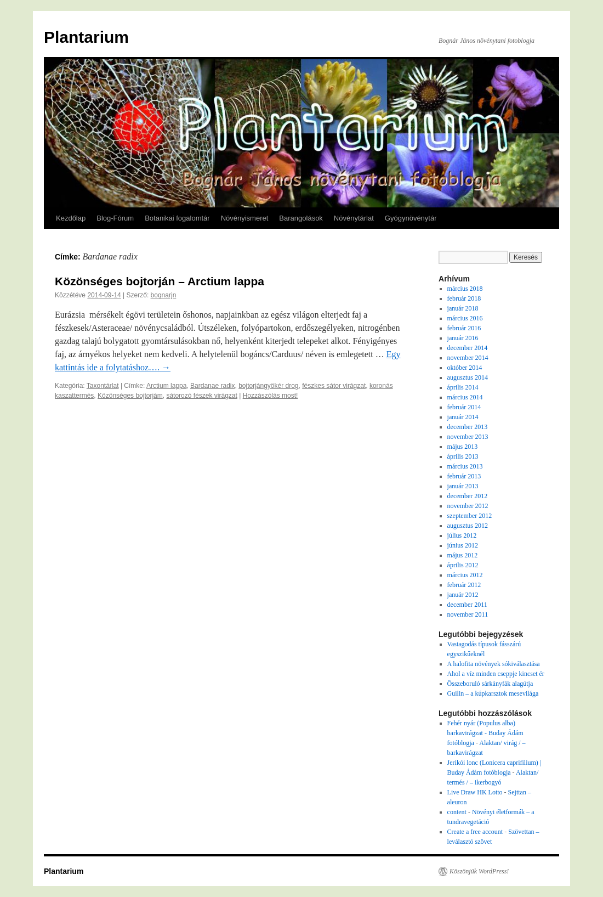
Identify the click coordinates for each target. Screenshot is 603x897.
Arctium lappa (166, 386)
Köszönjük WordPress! (479, 871)
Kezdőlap (71, 218)
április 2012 (463, 565)
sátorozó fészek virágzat (201, 395)
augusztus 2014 (467, 377)
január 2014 (463, 417)
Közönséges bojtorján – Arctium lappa (159, 281)
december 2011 (467, 604)
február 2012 (464, 585)
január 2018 (463, 308)
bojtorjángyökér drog (268, 386)
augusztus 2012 (467, 525)
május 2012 (462, 555)
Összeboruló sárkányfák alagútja (490, 683)
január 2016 (463, 338)
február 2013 (464, 476)
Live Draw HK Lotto (475, 792)
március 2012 (465, 575)
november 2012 (467, 506)
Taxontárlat (103, 386)
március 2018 (465, 288)
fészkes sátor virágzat (334, 386)
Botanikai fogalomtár (177, 218)
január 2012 (463, 595)
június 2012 (462, 545)
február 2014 (464, 407)
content (457, 812)
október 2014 (464, 367)
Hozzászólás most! (270, 395)
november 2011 (467, 614)
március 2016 (465, 318)
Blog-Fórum (115, 218)
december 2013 (467, 427)
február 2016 (464, 328)
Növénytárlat (354, 218)
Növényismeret (245, 218)
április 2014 (463, 387)
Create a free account (475, 832)
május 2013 (462, 446)
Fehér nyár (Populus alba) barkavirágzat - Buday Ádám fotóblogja (485, 733)
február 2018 (464, 298)
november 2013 (467, 437)
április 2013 (463, 456)
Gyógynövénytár (411, 218)
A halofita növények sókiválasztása (493, 664)
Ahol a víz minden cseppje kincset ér (495, 674)
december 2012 (467, 496)
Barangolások (301, 218)
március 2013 (465, 466)
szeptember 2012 (469, 516)
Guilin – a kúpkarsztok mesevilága (493, 693)
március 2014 (465, 397)
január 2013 (463, 486)
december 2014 (467, 348)
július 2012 (462, 535)
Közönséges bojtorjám (130, 395)
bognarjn (164, 295)
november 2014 (467, 358)
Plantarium (86, 37)
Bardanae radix (212, 386)
